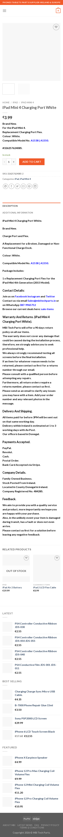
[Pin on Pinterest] (29, 186)
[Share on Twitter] (17, 186)
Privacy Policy (50, 825)
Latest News (24, 825)
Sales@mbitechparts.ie (42, 300)
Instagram (34, 296)
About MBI (9, 825)
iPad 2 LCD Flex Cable (44, 587)
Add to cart (31, 161)
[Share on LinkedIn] (35, 186)
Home (6, 102)
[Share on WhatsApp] (5, 186)
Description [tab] (10, 206)
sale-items (47, 309)
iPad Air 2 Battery (12, 587)
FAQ (36, 825)
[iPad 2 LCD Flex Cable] (47, 568)
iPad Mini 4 (27, 102)
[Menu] (4, 11)
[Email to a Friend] (23, 186)
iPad (15, 102)
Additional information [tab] (17, 212)
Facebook (21, 296)
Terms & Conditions (32, 827)
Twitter (50, 296)
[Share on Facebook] (11, 186)
